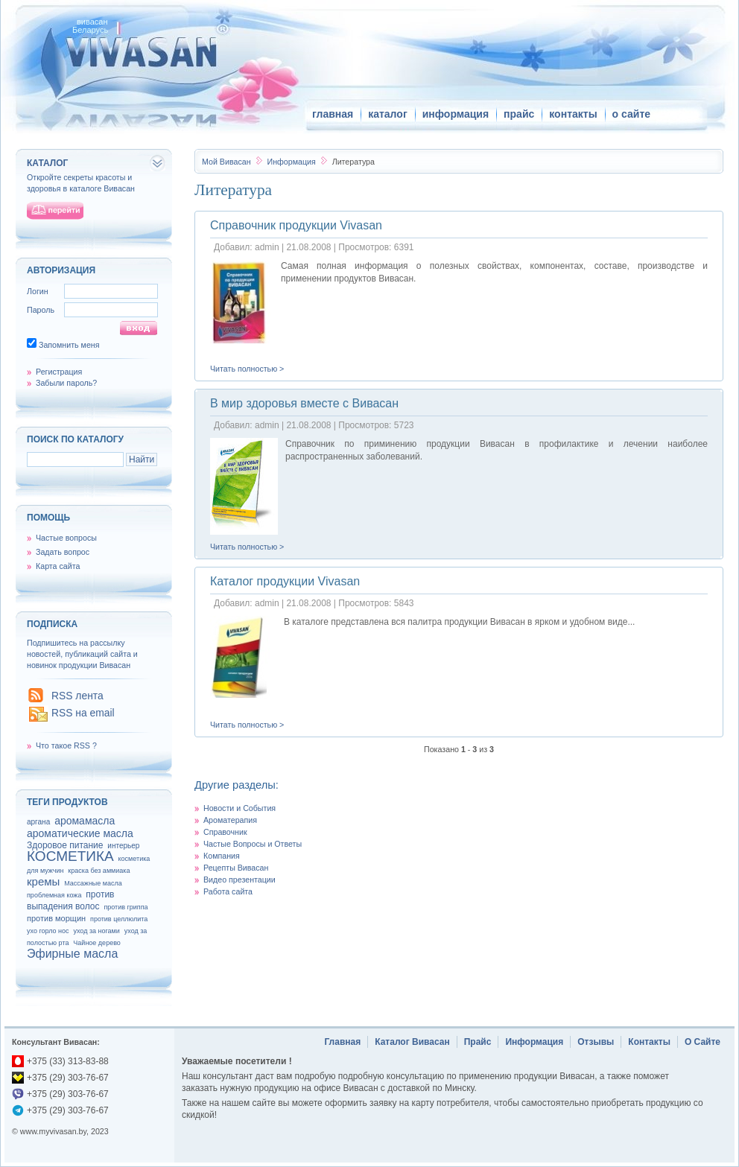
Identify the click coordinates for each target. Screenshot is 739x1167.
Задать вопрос (62, 551)
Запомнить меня (69, 344)
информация (455, 114)
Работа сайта (228, 891)
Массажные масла (93, 883)
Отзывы (595, 1042)
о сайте (631, 114)
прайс (519, 114)
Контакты (649, 1042)
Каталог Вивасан (412, 1042)
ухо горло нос (48, 931)
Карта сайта (58, 566)
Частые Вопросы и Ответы (252, 843)
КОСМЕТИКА (70, 856)
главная (332, 114)
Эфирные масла (72, 953)
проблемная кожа (54, 895)
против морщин (56, 918)
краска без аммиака (99, 870)
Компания (221, 855)
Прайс (478, 1042)
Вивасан (226, 161)
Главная (342, 1042)
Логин (37, 291)
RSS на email (83, 713)
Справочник (225, 831)
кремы (43, 881)
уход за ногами (96, 931)
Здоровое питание (65, 845)
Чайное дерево (96, 943)
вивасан (92, 21)
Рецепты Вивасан (235, 867)
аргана (38, 822)
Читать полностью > (247, 368)
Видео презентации (239, 879)
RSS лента (77, 696)
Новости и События (239, 808)
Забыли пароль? (66, 382)
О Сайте (702, 1042)
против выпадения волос (70, 900)
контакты (573, 114)
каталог (387, 114)
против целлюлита (119, 919)
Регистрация (59, 371)
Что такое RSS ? (66, 745)
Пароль (40, 309)
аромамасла (84, 821)
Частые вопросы (66, 537)
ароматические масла (80, 833)
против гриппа (126, 907)
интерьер (123, 846)
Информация (292, 161)
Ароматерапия (230, 819)
